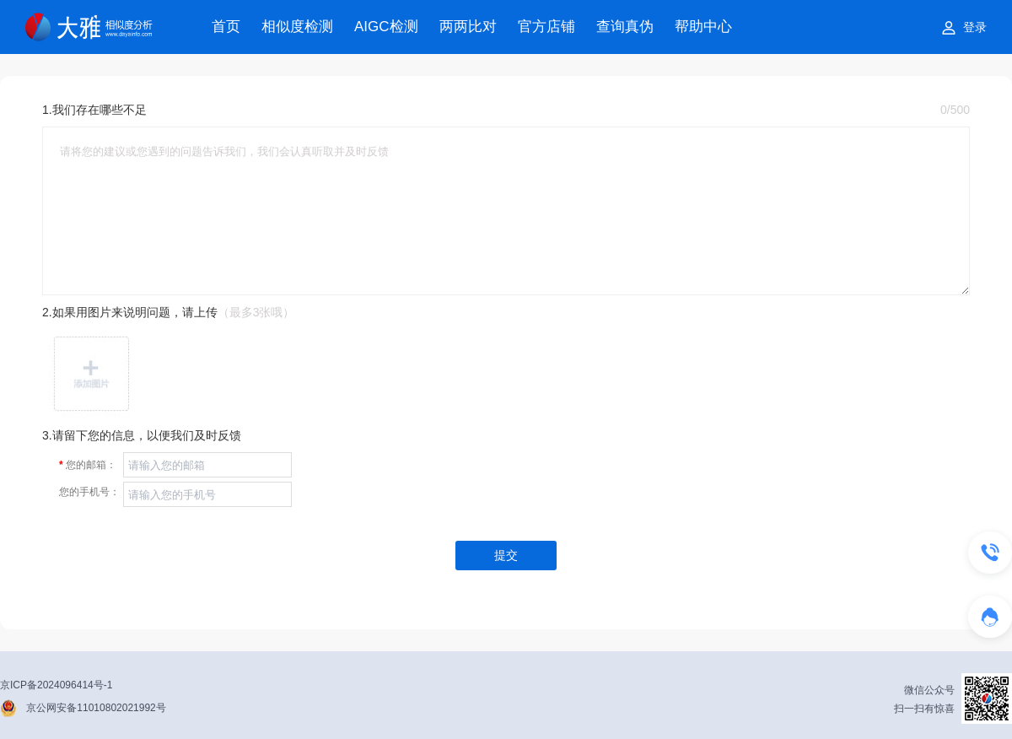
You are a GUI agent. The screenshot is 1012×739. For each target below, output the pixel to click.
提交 (506, 555)
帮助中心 (703, 27)
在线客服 (1011, 624)
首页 (226, 27)
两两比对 (468, 27)
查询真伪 (625, 27)
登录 (975, 27)
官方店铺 (546, 27)
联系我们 (1011, 560)
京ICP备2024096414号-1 (56, 685)
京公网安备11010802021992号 (95, 708)
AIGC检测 (386, 27)
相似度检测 (297, 27)
